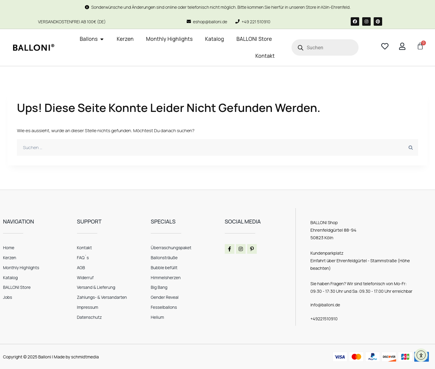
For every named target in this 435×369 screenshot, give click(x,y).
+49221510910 (324, 318)
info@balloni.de (325, 305)
